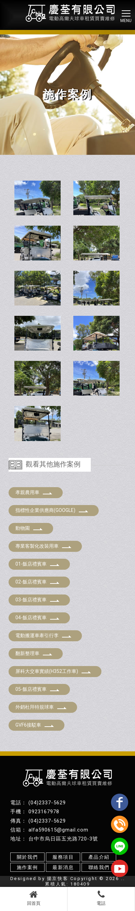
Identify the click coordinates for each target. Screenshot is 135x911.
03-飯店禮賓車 (37, 599)
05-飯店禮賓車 (37, 689)
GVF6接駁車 (34, 725)
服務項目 (63, 857)
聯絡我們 (99, 867)
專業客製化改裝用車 (43, 546)
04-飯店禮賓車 (37, 617)
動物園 (29, 528)
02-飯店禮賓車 (37, 582)
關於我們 (27, 857)
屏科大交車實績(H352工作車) (53, 671)
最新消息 (63, 867)
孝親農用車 (33, 492)
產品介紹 (99, 857)
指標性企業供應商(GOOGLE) (51, 510)
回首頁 (33, 898)
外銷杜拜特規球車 (41, 707)
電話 (101, 898)
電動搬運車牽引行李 (43, 635)
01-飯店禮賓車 (37, 564)
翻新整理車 (33, 653)
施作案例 (27, 867)
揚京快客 (57, 878)
